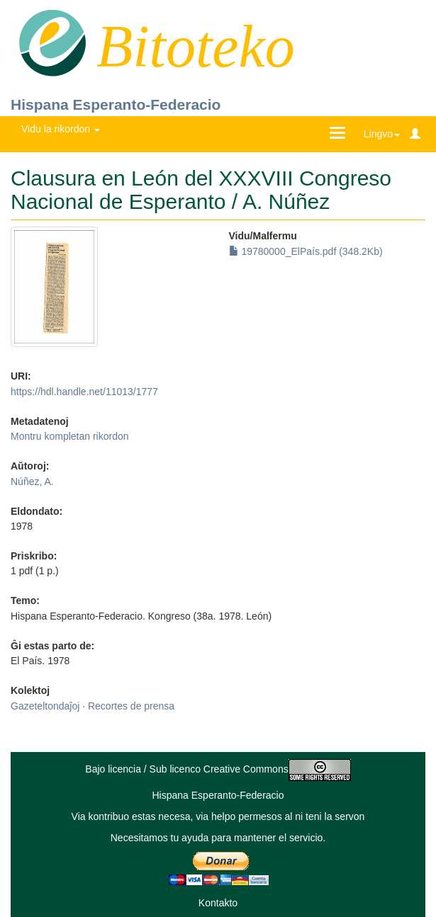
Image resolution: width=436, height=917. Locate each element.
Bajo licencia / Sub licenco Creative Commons (217, 769)
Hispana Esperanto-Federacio (115, 104)
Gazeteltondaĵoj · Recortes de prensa (92, 706)
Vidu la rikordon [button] (60, 129)
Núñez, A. (32, 481)
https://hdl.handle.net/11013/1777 (84, 391)
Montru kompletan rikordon (70, 436)
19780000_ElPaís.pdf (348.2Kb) (306, 251)
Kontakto (218, 903)
